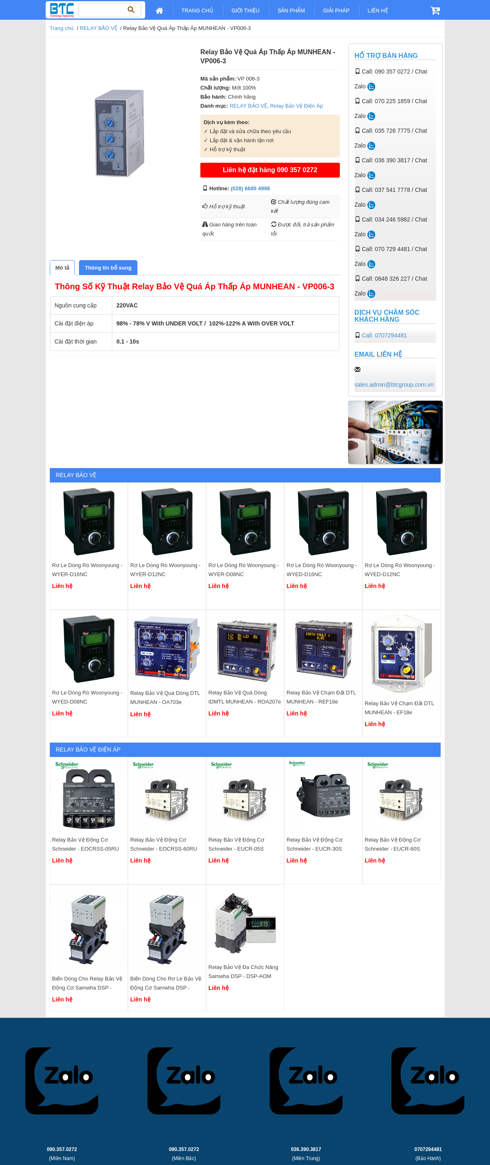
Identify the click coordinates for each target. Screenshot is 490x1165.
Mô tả (63, 268)
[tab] (62, 267)
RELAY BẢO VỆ (98, 28)
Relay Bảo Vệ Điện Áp (296, 106)
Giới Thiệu (246, 10)
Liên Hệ (378, 10)
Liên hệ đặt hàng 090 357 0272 (270, 169)
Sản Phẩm (291, 10)
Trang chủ (197, 10)
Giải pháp (336, 10)
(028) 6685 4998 (250, 188)
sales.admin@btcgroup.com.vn (394, 384)
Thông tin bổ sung (108, 268)
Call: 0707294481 (384, 335)
